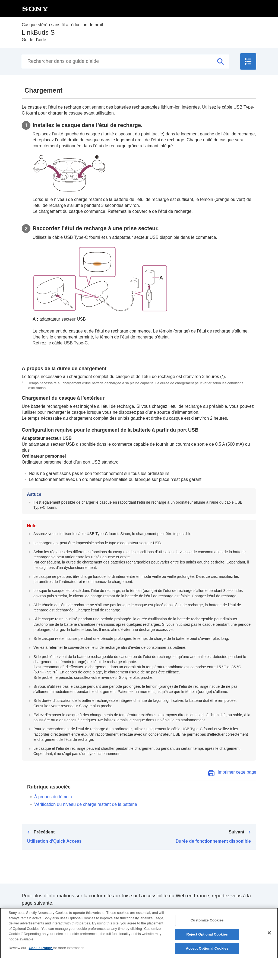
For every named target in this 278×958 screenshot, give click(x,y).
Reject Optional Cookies (207, 937)
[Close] (269, 936)
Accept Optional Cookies (207, 951)
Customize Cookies (207, 923)
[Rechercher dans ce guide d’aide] (125, 61)
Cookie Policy (41, 951)
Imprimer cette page (237, 772)
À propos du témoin (53, 796)
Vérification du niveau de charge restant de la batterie (85, 804)
